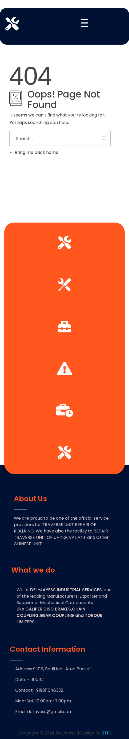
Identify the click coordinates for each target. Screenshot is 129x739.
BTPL (106, 733)
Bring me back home (33, 152)
